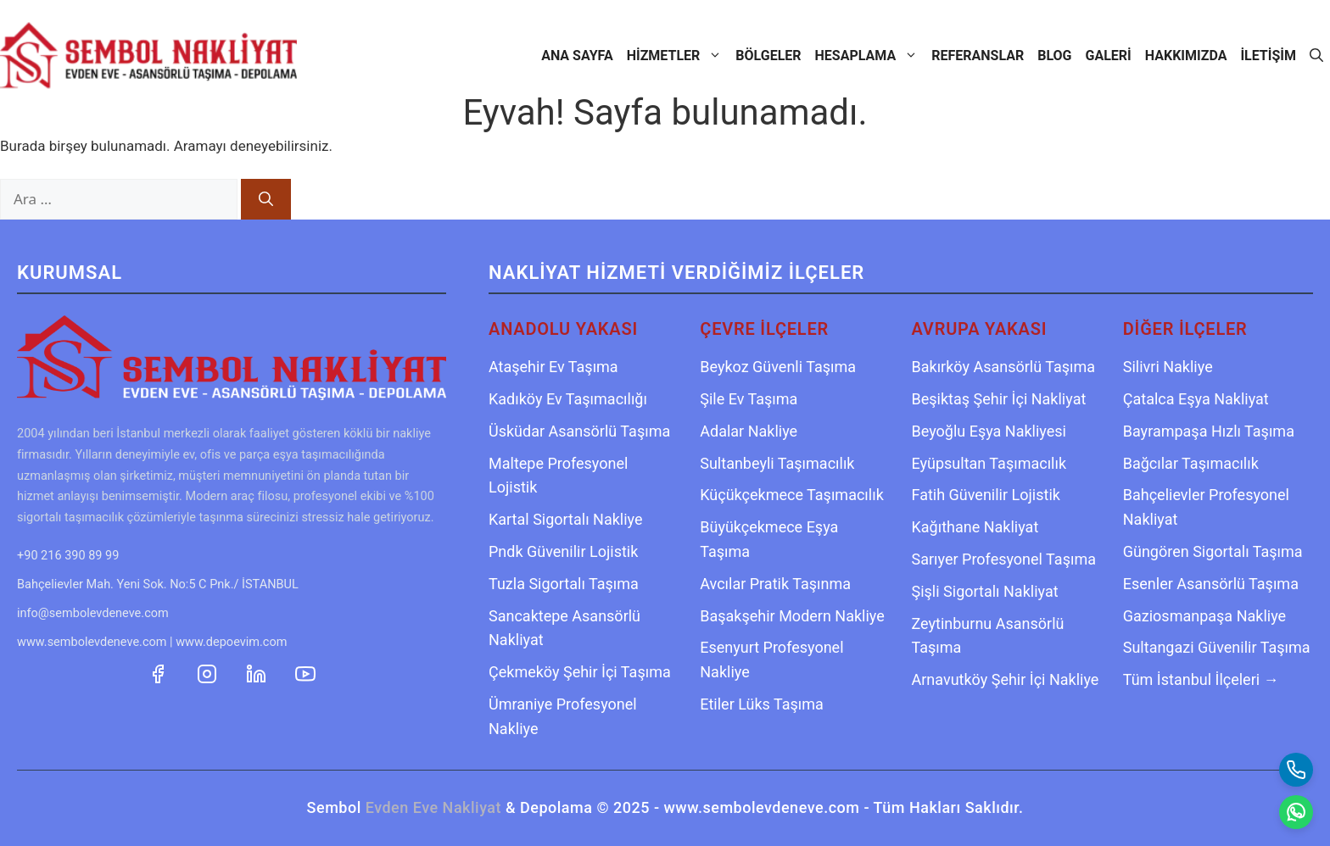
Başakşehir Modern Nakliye (792, 616)
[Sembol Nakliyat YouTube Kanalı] (305, 672)
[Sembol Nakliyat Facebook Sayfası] (159, 672)
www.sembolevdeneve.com (91, 642)
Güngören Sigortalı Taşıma (1213, 551)
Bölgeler (768, 55)
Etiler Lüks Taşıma (762, 704)
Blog (1054, 55)
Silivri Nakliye (1168, 367)
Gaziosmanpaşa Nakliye (1204, 616)
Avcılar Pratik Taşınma (775, 584)
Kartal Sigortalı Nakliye (566, 519)
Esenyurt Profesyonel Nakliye (771, 659)
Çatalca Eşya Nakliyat (1196, 399)
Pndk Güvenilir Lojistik (563, 551)
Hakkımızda (1186, 55)
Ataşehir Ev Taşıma (553, 367)
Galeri (1109, 55)
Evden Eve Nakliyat (433, 807)
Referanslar (977, 55)
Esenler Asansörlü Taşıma (1211, 584)
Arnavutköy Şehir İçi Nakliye (1005, 679)
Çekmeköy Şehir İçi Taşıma (580, 672)
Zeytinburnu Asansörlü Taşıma (988, 636)
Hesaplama (870, 56)
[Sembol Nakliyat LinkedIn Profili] (258, 672)
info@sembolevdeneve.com (93, 613)
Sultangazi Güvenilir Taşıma (1216, 647)
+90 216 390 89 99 (68, 555)
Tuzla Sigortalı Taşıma (564, 584)
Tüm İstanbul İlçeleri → (1201, 679)
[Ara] (266, 199)
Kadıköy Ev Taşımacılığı (568, 399)
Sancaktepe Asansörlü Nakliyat (564, 628)
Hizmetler (678, 56)
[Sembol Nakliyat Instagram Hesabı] (209, 672)
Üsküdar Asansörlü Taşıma (579, 431)
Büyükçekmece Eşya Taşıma (769, 539)
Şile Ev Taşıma (748, 399)
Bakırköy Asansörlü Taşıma (1004, 367)
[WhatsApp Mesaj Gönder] (1296, 812)
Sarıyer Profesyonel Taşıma (1004, 559)
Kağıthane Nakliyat (975, 527)
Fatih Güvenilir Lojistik (986, 495)
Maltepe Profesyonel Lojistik (558, 475)
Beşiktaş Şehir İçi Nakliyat (999, 399)
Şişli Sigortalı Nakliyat (985, 591)
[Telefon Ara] (1296, 770)
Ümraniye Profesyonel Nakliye (563, 716)
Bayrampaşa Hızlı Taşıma (1208, 431)
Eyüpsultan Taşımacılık (989, 463)
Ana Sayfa (576, 55)
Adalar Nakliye (748, 431)
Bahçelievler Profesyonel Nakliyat (1206, 507)
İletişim (1268, 55)
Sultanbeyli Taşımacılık (777, 463)
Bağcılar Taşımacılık (1191, 463)
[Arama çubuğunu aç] (1316, 56)
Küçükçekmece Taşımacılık (792, 495)
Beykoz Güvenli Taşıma (778, 367)
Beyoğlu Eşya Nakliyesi (989, 431)
